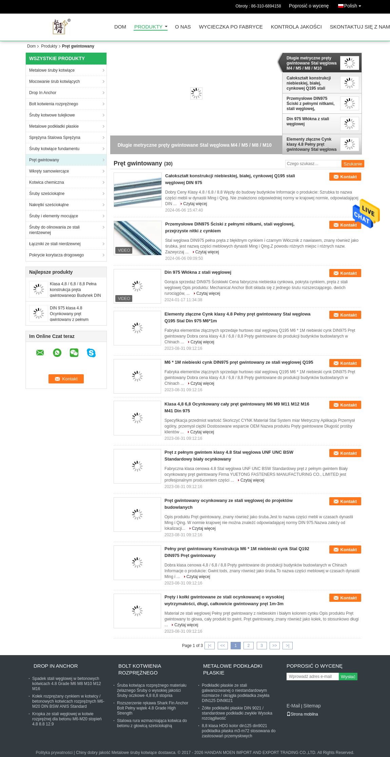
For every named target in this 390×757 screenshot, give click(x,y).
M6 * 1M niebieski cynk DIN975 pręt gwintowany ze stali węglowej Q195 (238, 362)
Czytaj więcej (195, 203)
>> (274, 645)
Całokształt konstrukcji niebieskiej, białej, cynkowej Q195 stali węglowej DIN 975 (309, 83)
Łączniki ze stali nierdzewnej (54, 243)
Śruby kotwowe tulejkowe (52, 115)
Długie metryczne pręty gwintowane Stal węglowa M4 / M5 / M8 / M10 (311, 63)
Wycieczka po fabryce (231, 27)
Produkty (148, 27)
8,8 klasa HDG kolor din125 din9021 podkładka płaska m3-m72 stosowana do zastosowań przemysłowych (238, 730)
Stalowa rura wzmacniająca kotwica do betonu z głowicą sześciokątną (152, 723)
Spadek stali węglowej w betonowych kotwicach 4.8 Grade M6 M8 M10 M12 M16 (66, 683)
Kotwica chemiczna (46, 182)
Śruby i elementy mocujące (53, 216)
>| (287, 645)
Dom (120, 27)
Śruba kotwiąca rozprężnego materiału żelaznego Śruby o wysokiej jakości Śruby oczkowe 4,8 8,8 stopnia (152, 690)
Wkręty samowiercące (49, 171)
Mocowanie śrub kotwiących (54, 81)
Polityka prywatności (54, 752)
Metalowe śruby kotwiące (52, 70)
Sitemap (311, 705)
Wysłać (348, 676)
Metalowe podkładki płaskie (54, 126)
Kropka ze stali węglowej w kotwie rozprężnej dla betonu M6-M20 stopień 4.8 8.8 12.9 (67, 718)
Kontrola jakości (296, 27)
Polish (354, 4)
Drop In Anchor (42, 92)
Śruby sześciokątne (46, 193)
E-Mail (293, 705)
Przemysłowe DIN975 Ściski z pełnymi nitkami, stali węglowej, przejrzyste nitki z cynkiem (310, 103)
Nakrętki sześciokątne (49, 204)
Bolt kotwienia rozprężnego (53, 104)
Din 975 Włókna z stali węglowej (308, 121)
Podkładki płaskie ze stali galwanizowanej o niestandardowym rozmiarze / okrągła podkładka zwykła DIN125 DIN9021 (235, 693)
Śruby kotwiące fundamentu (54, 148)
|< (209, 645)
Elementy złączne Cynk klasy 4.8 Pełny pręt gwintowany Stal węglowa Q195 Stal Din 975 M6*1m (311, 144)
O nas (183, 27)
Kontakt (348, 176)
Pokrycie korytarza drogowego (56, 255)
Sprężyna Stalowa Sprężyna (54, 137)
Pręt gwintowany (44, 160)
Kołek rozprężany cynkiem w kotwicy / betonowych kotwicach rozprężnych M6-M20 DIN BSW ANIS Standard (68, 701)
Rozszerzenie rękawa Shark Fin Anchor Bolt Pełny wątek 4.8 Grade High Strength (152, 708)
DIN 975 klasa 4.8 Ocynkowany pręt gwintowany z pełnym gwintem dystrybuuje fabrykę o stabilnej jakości (75, 320)
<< (222, 645)
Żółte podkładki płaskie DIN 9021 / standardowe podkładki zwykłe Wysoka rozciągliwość (237, 713)
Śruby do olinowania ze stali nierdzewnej (54, 230)
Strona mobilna (302, 714)
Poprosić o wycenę (309, 5)
